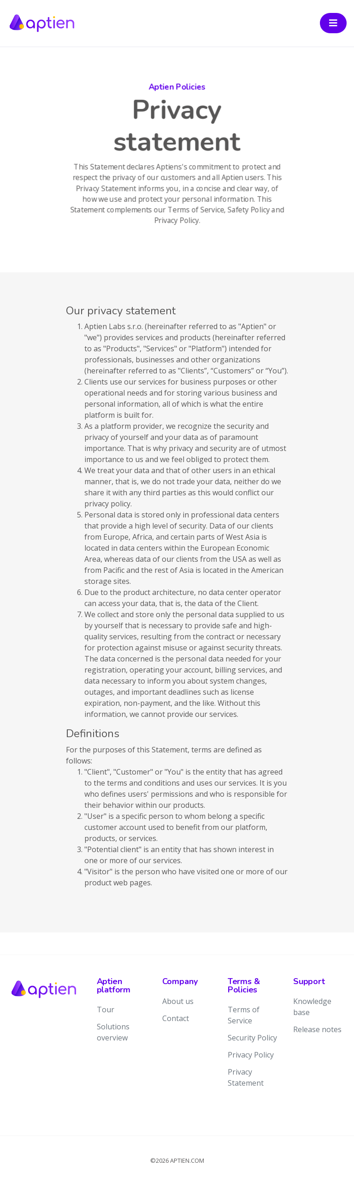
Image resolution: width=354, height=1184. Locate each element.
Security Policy (252, 1038)
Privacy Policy (251, 1055)
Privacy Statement (246, 1077)
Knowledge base (312, 1006)
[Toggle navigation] (333, 23)
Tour (105, 1009)
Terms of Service (244, 1015)
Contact (175, 1018)
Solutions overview (113, 1032)
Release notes (317, 1029)
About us (178, 1001)
